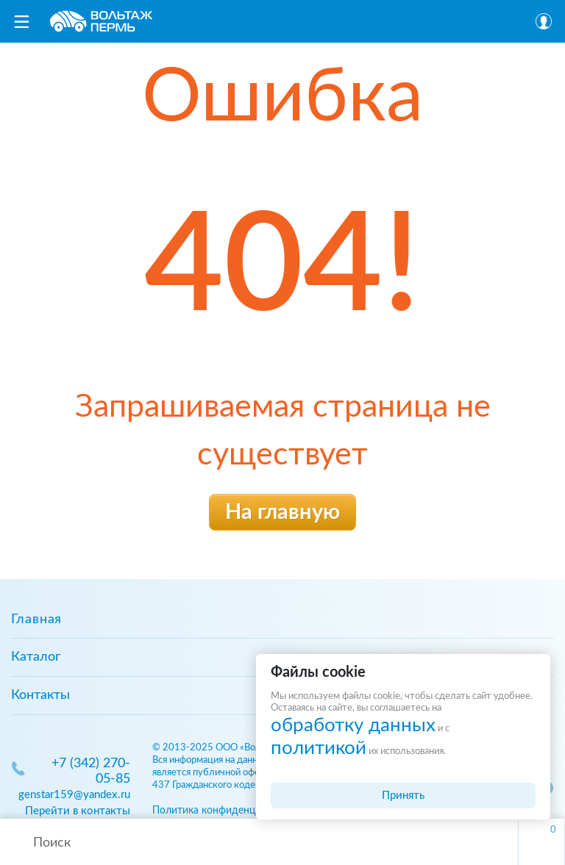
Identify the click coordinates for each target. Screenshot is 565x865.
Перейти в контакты (77, 810)
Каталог (35, 657)
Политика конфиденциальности (228, 810)
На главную (282, 512)
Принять (403, 795)
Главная (36, 619)
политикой (318, 748)
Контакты (40, 695)
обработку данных (353, 725)
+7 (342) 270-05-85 (90, 771)
